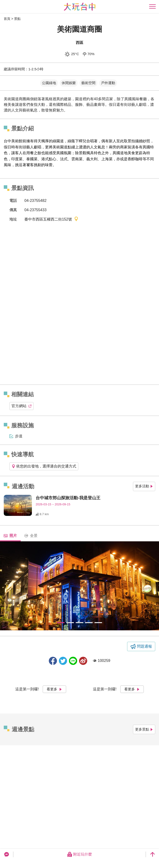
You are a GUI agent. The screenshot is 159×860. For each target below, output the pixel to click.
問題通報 (144, 646)
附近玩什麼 (79, 854)
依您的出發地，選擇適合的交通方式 (43, 466)
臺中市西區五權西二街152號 (51, 219)
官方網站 (21, 406)
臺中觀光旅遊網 (79, 7)
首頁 (7, 19)
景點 (17, 19)
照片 (10, 536)
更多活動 (144, 486)
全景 (31, 536)
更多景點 (144, 729)
